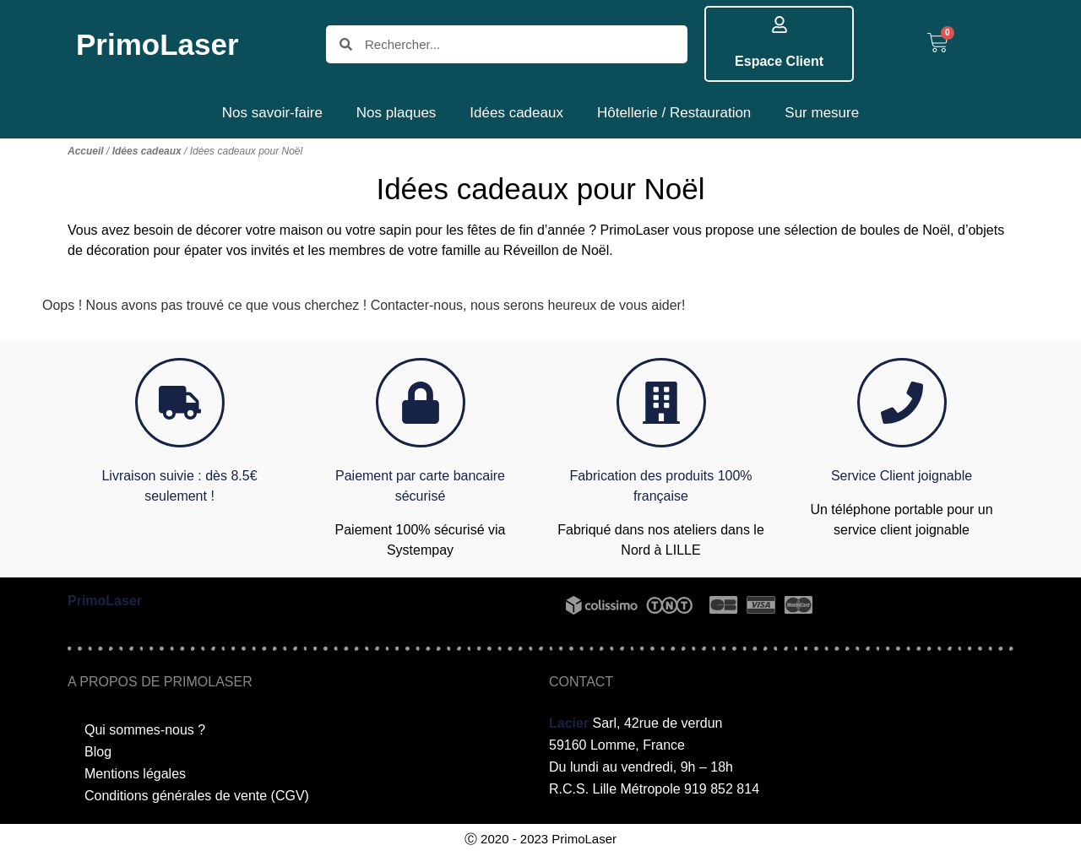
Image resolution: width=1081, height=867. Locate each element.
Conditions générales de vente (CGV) (196, 795)
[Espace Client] (779, 24)
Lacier (569, 723)
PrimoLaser (157, 44)
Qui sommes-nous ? (144, 730)
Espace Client (779, 61)
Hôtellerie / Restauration (674, 113)
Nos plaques (396, 113)
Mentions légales (135, 774)
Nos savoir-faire (272, 113)
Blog (97, 752)
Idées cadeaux (516, 113)
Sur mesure (822, 113)
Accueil (86, 151)
